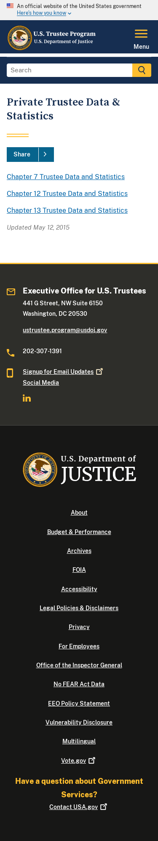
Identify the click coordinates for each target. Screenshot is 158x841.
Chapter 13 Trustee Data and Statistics (67, 210)
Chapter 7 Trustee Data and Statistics (66, 177)
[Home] (52, 48)
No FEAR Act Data (79, 684)
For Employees (79, 646)
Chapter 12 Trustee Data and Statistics (67, 194)
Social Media (41, 382)
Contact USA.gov (79, 807)
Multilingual (79, 741)
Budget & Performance (79, 532)
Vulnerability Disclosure (79, 722)
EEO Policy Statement (79, 703)
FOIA (79, 569)
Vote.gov (79, 760)
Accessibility (79, 589)
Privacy (79, 627)
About (79, 512)
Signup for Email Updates (63, 371)
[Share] (30, 154)
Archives (79, 550)
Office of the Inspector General (79, 665)
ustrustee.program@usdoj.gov (65, 330)
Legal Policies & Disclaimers (79, 608)
